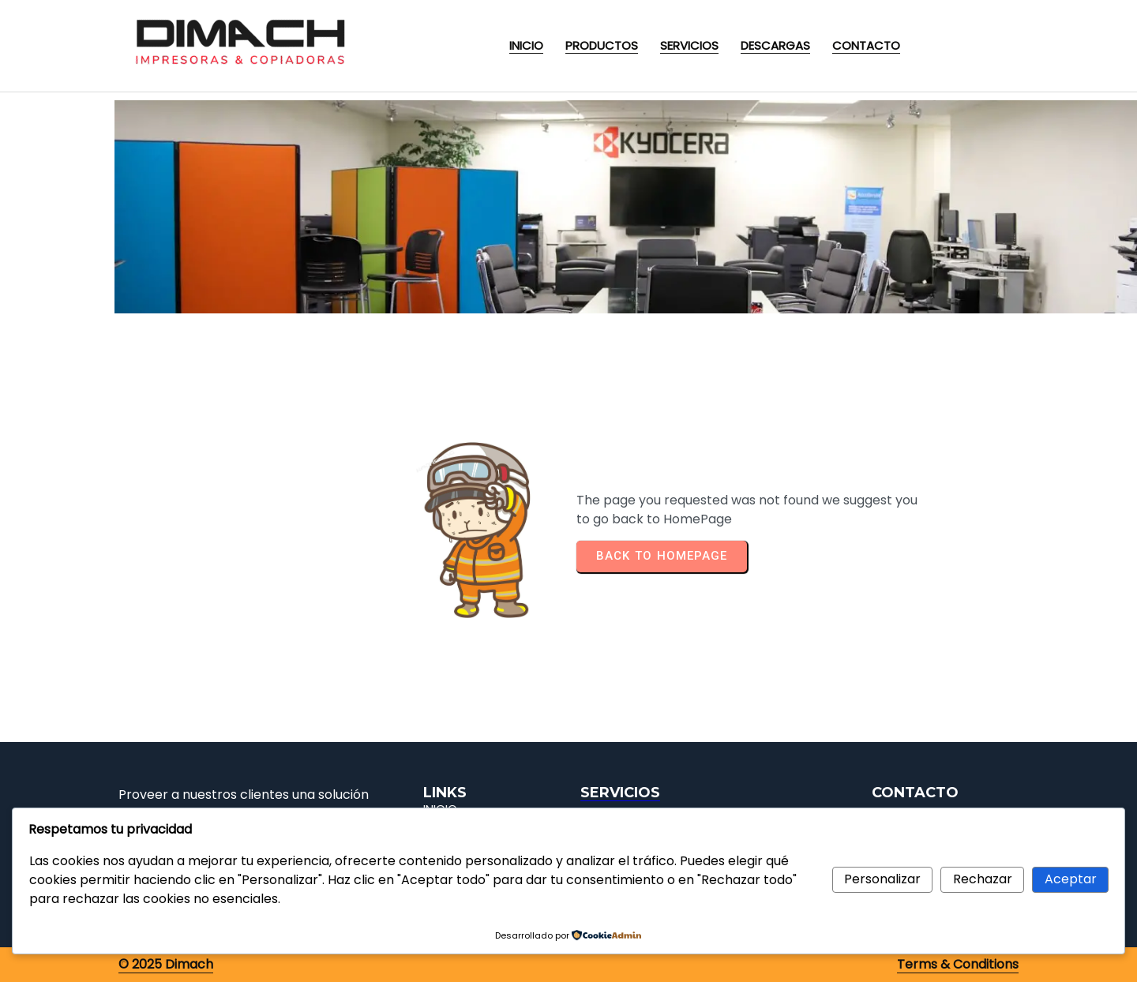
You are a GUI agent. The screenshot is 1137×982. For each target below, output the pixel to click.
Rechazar (982, 879)
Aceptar (1071, 879)
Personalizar (882, 879)
